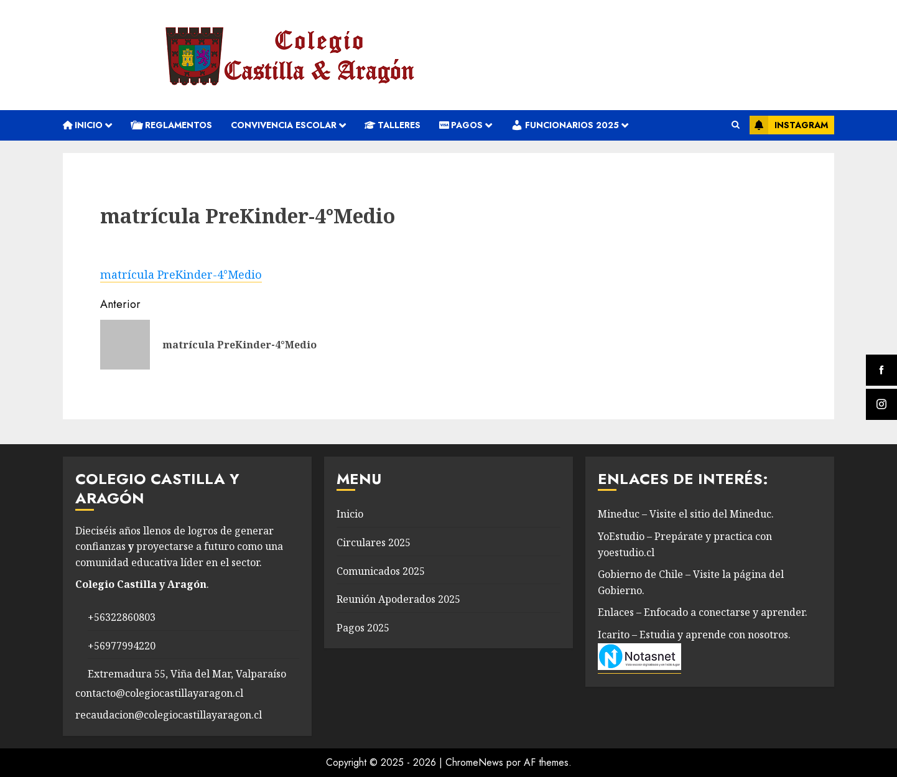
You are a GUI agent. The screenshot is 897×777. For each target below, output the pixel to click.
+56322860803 (122, 617)
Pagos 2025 (363, 628)
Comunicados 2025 (381, 571)
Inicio (83, 125)
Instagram (789, 125)
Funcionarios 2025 (565, 125)
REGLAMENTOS (171, 125)
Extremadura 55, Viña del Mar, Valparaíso (187, 674)
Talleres (393, 125)
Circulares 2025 (374, 542)
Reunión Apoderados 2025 (398, 599)
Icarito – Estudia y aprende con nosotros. (694, 634)
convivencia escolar (284, 125)
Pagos (461, 125)
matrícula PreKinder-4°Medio (181, 274)
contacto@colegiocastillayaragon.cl (159, 693)
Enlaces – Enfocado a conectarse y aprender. (702, 612)
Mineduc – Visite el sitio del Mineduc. (686, 514)
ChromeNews (474, 762)
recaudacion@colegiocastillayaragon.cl (168, 715)
